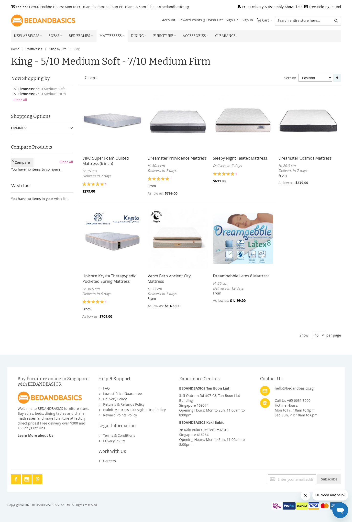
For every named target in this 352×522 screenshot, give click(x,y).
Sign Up (232, 20)
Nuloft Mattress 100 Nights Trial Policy (134, 409)
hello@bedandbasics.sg (169, 6)
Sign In (247, 20)
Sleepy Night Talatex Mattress (240, 158)
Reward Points (191, 20)
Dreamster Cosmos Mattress (305, 158)
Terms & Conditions (119, 435)
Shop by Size (57, 49)
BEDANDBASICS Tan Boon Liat (204, 388)
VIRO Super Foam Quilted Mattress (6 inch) (105, 160)
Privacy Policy (114, 440)
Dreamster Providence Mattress (177, 158)
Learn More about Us (35, 435)
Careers (109, 460)
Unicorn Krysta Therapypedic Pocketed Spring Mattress (109, 278)
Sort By (290, 78)
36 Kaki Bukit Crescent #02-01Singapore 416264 (203, 432)
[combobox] (308, 20)
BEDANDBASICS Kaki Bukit (201, 422)
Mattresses (34, 49)
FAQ (106, 388)
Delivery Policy (115, 399)
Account (168, 20)
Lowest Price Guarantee (122, 393)
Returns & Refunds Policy (123, 404)
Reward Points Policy (120, 415)
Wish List (215, 20)
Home (15, 49)
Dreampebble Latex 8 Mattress (241, 276)
